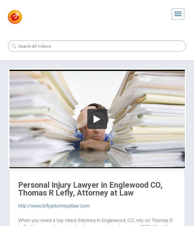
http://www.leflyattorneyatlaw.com (54, 206)
